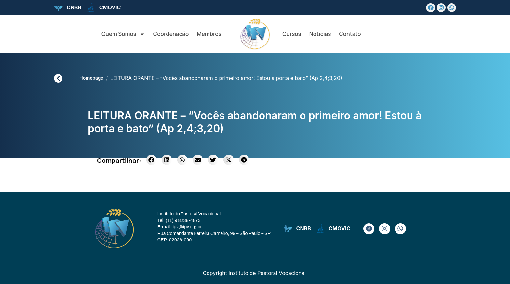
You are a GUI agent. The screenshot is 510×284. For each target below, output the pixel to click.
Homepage (91, 78)
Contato (350, 34)
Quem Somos (123, 34)
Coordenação (171, 34)
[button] (151, 160)
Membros (209, 34)
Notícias (320, 34)
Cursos (291, 34)
